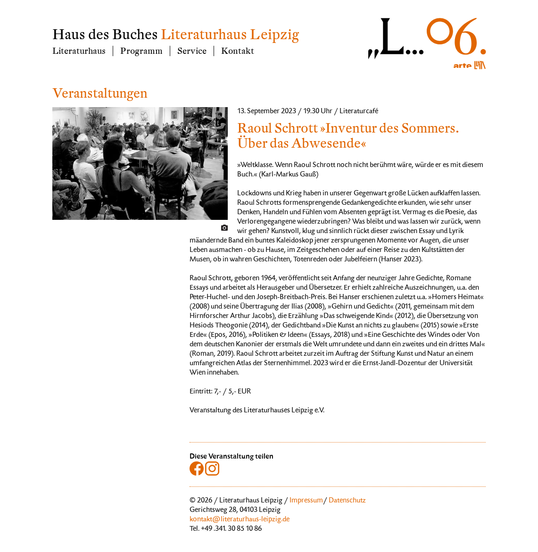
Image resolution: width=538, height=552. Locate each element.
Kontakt (237, 51)
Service (192, 51)
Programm (141, 51)
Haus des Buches (105, 34)
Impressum (306, 501)
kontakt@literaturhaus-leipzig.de (240, 520)
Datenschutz (347, 501)
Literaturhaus (79, 51)
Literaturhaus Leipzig (230, 34)
